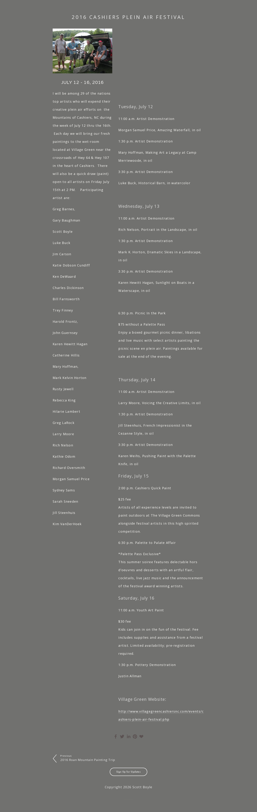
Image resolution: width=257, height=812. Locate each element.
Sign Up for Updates (128, 771)
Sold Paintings (128, 799)
